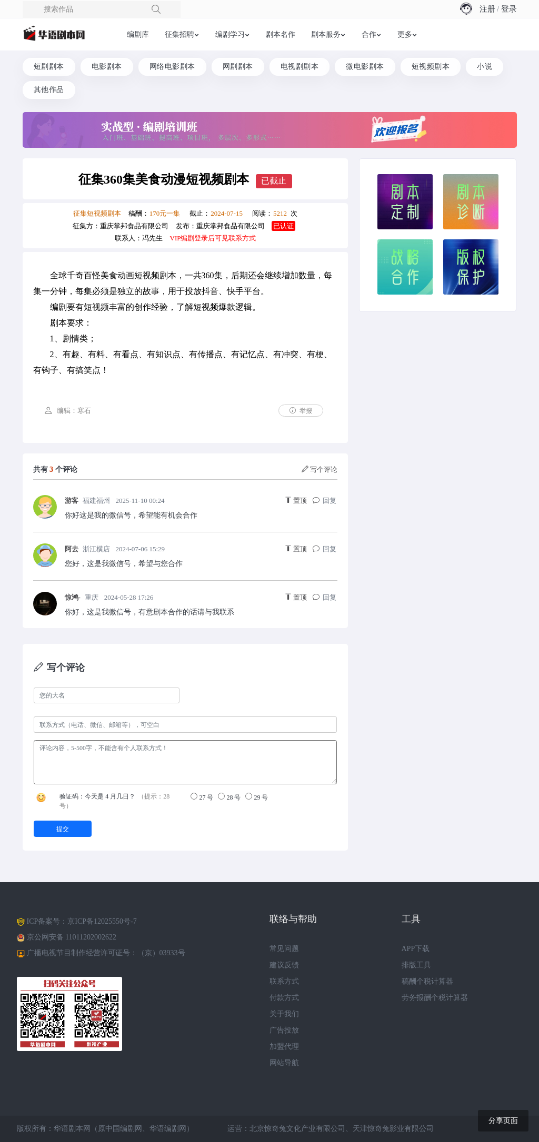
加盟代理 (284, 1046)
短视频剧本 (431, 66)
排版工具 (416, 965)
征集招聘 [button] (179, 34)
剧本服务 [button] (326, 34)
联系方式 (284, 981)
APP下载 (416, 949)
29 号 (256, 797)
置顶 (296, 500)
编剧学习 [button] (230, 34)
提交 (62, 829)
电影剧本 (107, 66)
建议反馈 (284, 965)
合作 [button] (369, 34)
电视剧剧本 (300, 66)
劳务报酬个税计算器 (435, 998)
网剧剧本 (238, 66)
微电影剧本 (365, 66)
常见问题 (284, 949)
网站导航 (284, 1063)
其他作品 (49, 90)
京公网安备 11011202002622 (71, 937)
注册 (487, 9)
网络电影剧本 (172, 66)
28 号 (229, 797)
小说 (484, 66)
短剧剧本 (49, 66)
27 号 (202, 797)
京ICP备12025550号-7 (101, 921)
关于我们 (284, 1014)
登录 (509, 9)
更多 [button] (404, 34)
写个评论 (320, 469)
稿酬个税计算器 (427, 981)
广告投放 (284, 1030)
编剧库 (138, 34)
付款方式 (284, 998)
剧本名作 (280, 34)
